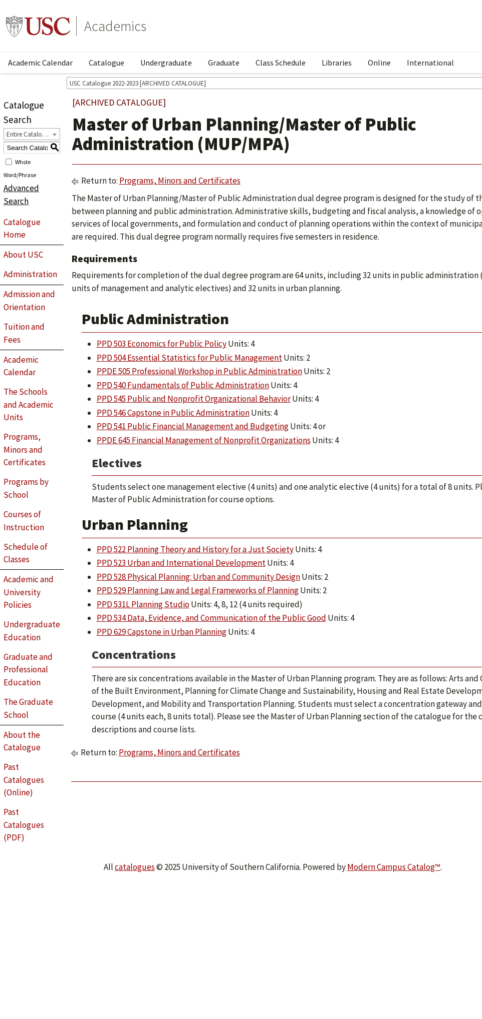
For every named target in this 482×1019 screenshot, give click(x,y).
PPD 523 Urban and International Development (181, 562)
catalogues (135, 866)
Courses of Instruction (24, 521)
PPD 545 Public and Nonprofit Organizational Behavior (194, 398)
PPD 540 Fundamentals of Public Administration (183, 385)
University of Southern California (38, 26)
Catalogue (106, 63)
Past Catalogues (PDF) (24, 824)
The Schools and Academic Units (29, 404)
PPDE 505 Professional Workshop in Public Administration (199, 371)
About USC (23, 254)
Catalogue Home (22, 229)
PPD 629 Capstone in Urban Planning (161, 631)
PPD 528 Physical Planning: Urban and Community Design (198, 576)
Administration (30, 274)
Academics (115, 26)
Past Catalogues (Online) (24, 779)
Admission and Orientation (29, 301)
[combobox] (32, 134)
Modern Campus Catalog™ (393, 866)
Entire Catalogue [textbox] (29, 134)
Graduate (223, 63)
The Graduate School (28, 708)
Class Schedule (281, 63)
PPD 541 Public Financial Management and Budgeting (193, 426)
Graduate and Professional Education (28, 669)
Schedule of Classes (26, 553)
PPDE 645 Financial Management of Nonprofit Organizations (204, 440)
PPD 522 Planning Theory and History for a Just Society (195, 549)
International (430, 63)
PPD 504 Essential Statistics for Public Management (189, 357)
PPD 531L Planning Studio (143, 604)
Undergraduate (166, 63)
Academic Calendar (40, 63)
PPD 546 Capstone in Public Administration (173, 412)
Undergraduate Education (32, 631)
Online (379, 63)
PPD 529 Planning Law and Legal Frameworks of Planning (198, 590)
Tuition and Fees (24, 333)
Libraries (337, 63)
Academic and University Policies (29, 592)
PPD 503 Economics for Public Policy (161, 343)
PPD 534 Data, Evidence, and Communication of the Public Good (211, 617)
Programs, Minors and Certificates (25, 449)
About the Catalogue (22, 741)
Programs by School (26, 488)
